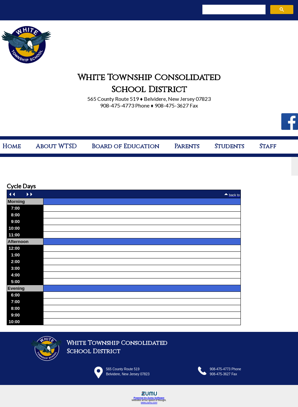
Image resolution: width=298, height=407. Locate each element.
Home (11, 146)
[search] (233, 10)
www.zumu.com (149, 402)
